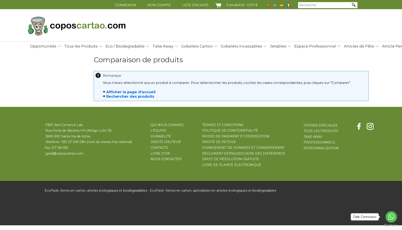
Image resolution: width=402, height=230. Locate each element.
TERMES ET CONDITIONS (222, 125)
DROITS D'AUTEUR (165, 142)
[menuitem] (44, 45)
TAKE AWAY (313, 137)
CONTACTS (159, 148)
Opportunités (43, 46)
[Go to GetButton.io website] (391, 225)
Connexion (125, 5)
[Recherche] (324, 5)
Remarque (112, 75)
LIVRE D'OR (160, 153)
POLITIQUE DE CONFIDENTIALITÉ (230, 130)
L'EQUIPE (158, 130)
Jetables (278, 46)
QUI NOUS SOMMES (167, 125)
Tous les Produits (81, 46)
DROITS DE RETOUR (219, 142)
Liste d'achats (195, 5)
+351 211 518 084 (73, 142)
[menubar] (212, 46)
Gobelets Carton (197, 46)
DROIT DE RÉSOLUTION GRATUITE (230, 159)
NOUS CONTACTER (166, 159)
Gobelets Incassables (241, 46)
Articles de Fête (359, 46)
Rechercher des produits (130, 96)
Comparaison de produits (138, 60)
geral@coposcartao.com (64, 153)
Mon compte (159, 5)
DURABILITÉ (160, 136)
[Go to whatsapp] (391, 216)
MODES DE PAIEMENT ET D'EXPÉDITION (235, 136)
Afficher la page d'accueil (131, 92)
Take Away (162, 46)
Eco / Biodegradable (125, 46)
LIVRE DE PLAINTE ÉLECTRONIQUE (231, 165)
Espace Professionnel (315, 46)
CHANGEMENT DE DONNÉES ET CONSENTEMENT (243, 148)
